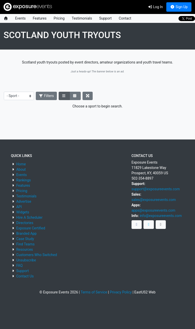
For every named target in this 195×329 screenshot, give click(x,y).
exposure (28, 7)
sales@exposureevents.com (154, 200)
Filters (46, 96)
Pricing (59, 18)
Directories (24, 223)
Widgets (22, 212)
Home (21, 164)
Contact (125, 18)
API (19, 207)
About (21, 169)
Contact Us (25, 276)
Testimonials (82, 18)
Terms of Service (93, 292)
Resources (24, 249)
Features (39, 18)
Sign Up (179, 7)
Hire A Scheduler (29, 217)
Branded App (26, 233)
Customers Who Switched (36, 255)
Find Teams (25, 244)
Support (105, 18)
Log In (155, 7)
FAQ (19, 265)
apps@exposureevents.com (153, 210)
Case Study (25, 239)
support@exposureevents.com (156, 189)
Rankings (23, 180)
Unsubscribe (26, 260)
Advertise (23, 201)
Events (20, 18)
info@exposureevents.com (161, 216)
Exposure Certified (30, 228)
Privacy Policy (121, 292)
